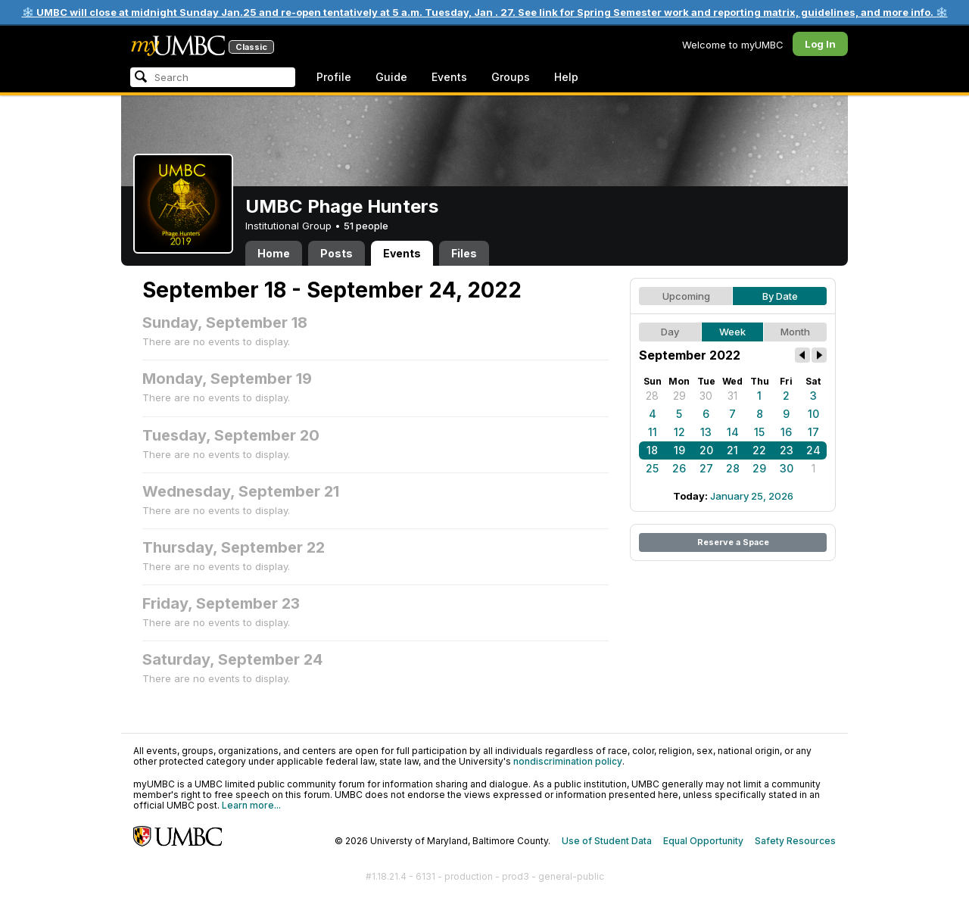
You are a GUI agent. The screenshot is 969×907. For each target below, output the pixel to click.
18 (652, 450)
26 (679, 468)
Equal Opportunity (703, 840)
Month (795, 332)
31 (732, 395)
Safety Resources (795, 840)
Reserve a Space (733, 542)
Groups (510, 76)
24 (813, 450)
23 (786, 450)
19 (679, 450)
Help (566, 76)
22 (759, 450)
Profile (333, 76)
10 (813, 413)
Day (670, 332)
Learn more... (251, 805)
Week (732, 332)
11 (652, 431)
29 (679, 395)
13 (706, 431)
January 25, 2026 (751, 496)
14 (733, 431)
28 (652, 395)
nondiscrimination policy (567, 761)
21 (732, 450)
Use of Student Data (607, 840)
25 (652, 468)
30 (705, 395)
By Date (780, 296)
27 (706, 468)
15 (759, 431)
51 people (366, 226)
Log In (820, 44)
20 (706, 450)
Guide (391, 76)
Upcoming (686, 296)
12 (679, 431)
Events (449, 76)
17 (813, 431)
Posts (336, 253)
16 (786, 431)
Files (464, 253)
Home (273, 253)
